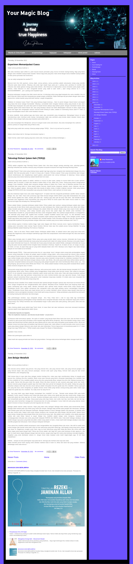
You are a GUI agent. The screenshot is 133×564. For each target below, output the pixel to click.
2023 (94, 81)
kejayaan (53, 53)
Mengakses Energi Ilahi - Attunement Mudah (31, 539)
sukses (97, 53)
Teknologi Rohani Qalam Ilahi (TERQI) (26, 158)
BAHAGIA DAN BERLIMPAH (18, 467)
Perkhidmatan (96, 67)
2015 (94, 94)
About (94, 74)
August (96, 123)
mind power (82, 53)
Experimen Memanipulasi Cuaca (24, 64)
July (95, 126)
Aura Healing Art (97, 65)
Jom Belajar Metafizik (18, 358)
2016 (94, 92)
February (97, 139)
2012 (94, 102)
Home (46, 457)
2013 (94, 99)
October (96, 118)
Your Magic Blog (28, 13)
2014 (94, 97)
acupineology (37, 53)
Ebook (94, 69)
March (96, 136)
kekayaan (67, 53)
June (95, 128)
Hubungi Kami (96, 72)
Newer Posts (13, 457)
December (97, 104)
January (96, 142)
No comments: (39, 149)
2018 (94, 86)
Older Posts (80, 457)
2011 (94, 145)
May (95, 131)
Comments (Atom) (21, 461)
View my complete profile (107, 162)
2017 (94, 89)
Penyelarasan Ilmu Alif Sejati (18, 532)
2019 (94, 84)
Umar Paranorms (107, 159)
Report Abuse (95, 171)
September (97, 121)
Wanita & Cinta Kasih (16, 53)
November (97, 107)
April (95, 134)
